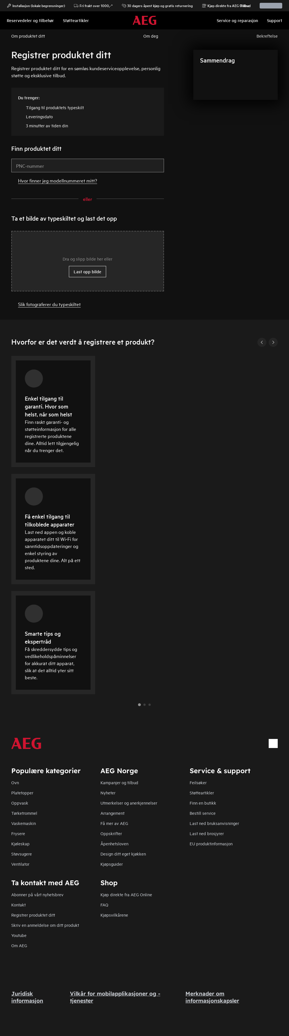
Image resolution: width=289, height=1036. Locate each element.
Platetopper (22, 792)
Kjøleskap (20, 843)
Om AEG (19, 945)
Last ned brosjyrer (207, 833)
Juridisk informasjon (27, 997)
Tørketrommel (24, 813)
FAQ (104, 904)
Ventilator (20, 864)
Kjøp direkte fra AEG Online (126, 894)
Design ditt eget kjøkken (123, 853)
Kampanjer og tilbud (119, 782)
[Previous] (261, 342)
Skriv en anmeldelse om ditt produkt (45, 925)
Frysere (18, 833)
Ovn (15, 782)
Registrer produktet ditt (33, 914)
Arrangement (112, 813)
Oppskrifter (111, 833)
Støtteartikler (202, 792)
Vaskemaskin (23, 823)
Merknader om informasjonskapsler (212, 997)
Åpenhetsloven (114, 843)
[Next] (273, 342)
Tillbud (242, 5)
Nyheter (107, 792)
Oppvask (19, 802)
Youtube (19, 935)
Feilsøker (198, 782)
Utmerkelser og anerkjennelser (128, 802)
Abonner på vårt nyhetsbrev (37, 894)
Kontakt (18, 904)
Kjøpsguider (111, 864)
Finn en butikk (203, 802)
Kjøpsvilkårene (114, 914)
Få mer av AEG (114, 823)
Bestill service (203, 813)
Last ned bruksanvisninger (214, 823)
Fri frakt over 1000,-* (93, 5)
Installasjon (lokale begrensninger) (36, 5)
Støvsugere (21, 853)
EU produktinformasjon (211, 843)
